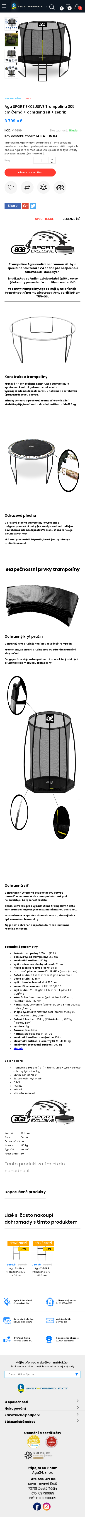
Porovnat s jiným (27, 188)
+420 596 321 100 (42, 1479)
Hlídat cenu (43, 188)
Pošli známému (59, 188)
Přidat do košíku (30, 172)
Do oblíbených (11, 188)
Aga (28, 98)
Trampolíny (13, 98)
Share (12, 205)
